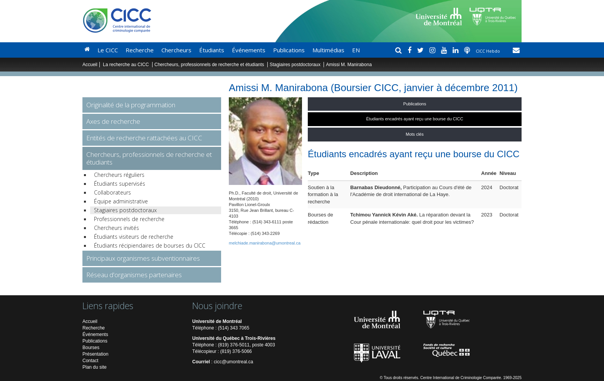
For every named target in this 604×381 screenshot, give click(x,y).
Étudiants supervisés (119, 183)
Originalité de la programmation (130, 104)
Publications (289, 50)
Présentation (95, 354)
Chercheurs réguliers (119, 174)
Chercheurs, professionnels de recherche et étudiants (209, 64)
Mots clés (414, 134)
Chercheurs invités (116, 227)
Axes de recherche (113, 121)
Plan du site (94, 367)
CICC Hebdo (488, 51)
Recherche (140, 50)
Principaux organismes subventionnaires (143, 258)
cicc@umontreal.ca (233, 361)
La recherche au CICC (126, 64)
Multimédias (328, 50)
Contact (90, 360)
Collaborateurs (112, 192)
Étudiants (211, 50)
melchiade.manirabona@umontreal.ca (264, 243)
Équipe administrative (121, 201)
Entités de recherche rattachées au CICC (144, 137)
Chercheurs (176, 50)
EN (356, 50)
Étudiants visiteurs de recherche (133, 236)
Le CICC (107, 50)
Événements (248, 50)
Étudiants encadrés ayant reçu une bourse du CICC (414, 118)
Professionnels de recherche (129, 219)
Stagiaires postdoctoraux (295, 64)
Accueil (89, 64)
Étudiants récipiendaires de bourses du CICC (149, 245)
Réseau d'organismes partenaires (134, 274)
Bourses (90, 347)
